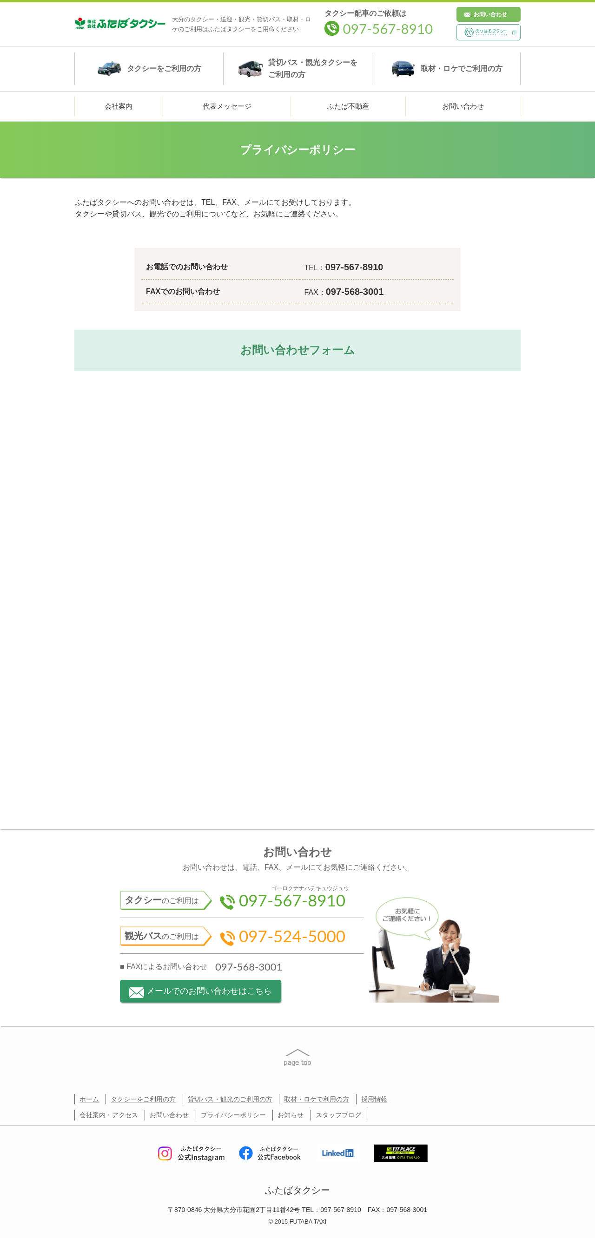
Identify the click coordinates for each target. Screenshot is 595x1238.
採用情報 (374, 1099)
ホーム (89, 1099)
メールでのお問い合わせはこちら (200, 992)
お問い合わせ (490, 14)
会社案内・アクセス (108, 1115)
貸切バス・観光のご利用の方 (230, 1099)
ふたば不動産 (348, 106)
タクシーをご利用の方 (143, 1099)
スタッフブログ (338, 1115)
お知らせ (291, 1115)
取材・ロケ (446, 68)
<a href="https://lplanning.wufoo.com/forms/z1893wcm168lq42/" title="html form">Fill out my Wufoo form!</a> (297, 589)
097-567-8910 (378, 28)
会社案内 (118, 106)
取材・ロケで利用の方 (316, 1099)
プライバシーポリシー (233, 1115)
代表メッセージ (227, 106)
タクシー (149, 68)
